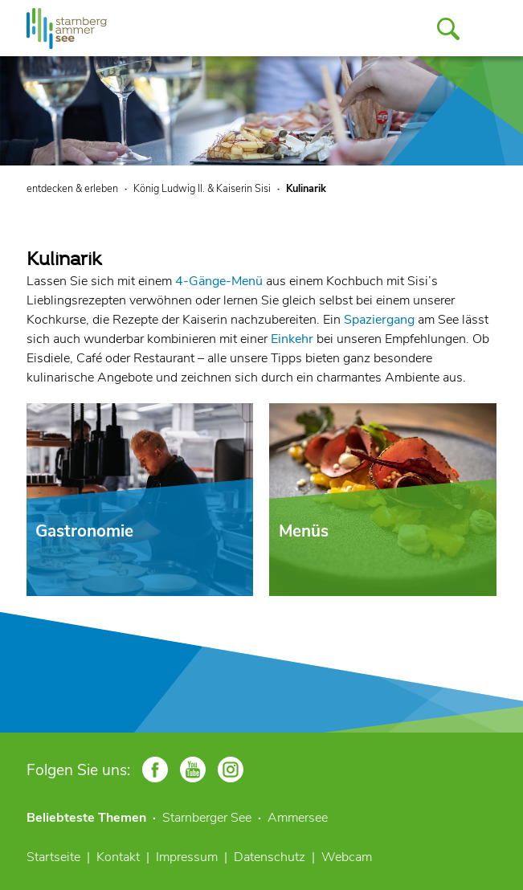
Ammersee (298, 818)
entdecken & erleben (72, 189)
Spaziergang (379, 320)
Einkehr (292, 339)
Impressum (187, 857)
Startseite (53, 857)
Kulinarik (306, 189)
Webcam (346, 857)
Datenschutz (269, 857)
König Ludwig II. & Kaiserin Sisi (202, 189)
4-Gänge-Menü (219, 281)
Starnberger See (206, 818)
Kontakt (118, 857)
